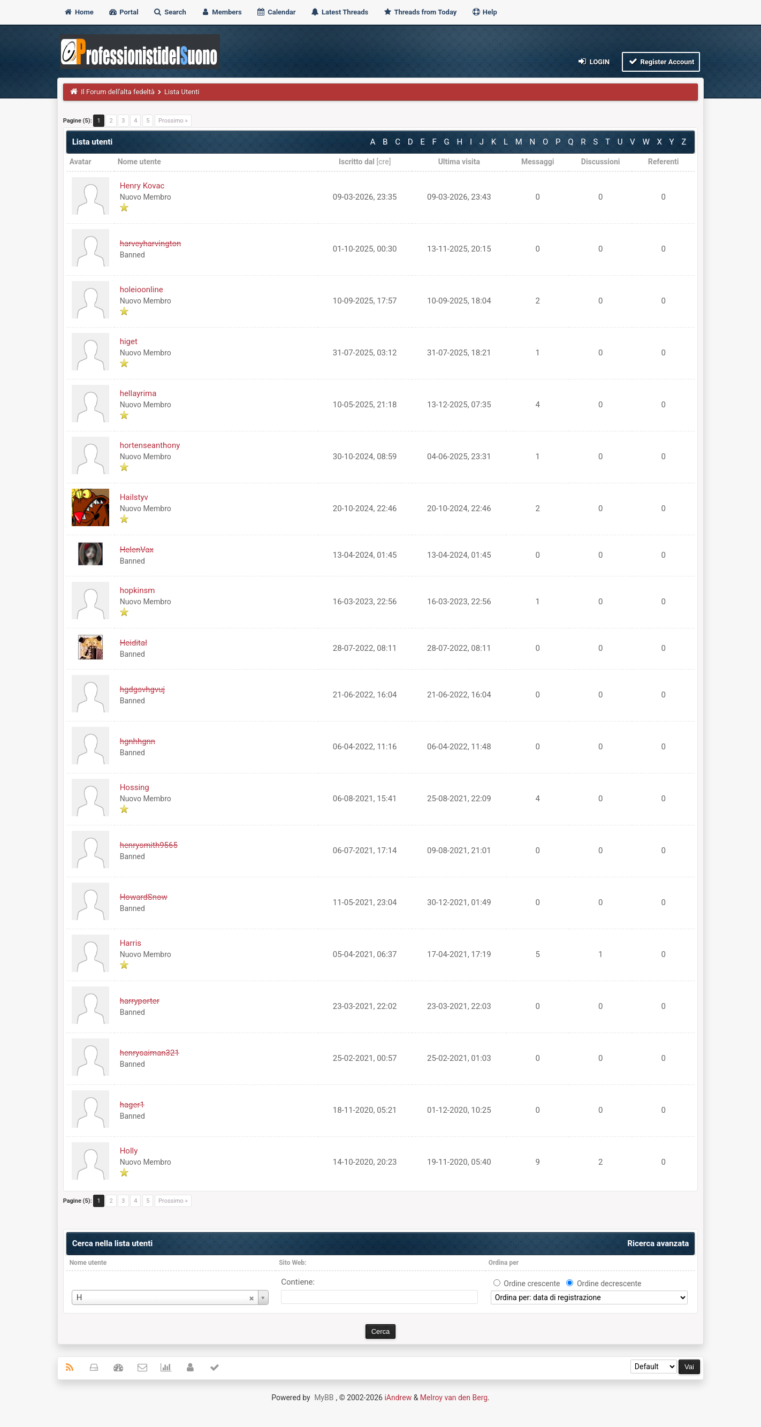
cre (383, 161)
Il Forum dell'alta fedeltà (118, 92)
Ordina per (504, 1262)
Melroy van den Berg (454, 1397)
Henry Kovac (142, 186)
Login (593, 61)
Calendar (275, 12)
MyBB (323, 1397)
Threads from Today (419, 12)
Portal (123, 12)
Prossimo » (173, 120)
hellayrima (138, 393)
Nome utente (88, 1262)
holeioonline (141, 289)
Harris (130, 943)
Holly (129, 1151)
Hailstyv (134, 497)
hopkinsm (137, 590)
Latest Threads (339, 12)
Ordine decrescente (609, 1283)
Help (484, 12)
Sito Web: (292, 1262)
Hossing (134, 787)
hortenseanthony (150, 445)
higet (129, 341)
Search (169, 12)
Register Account (661, 61)
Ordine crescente (532, 1283)
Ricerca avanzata (658, 1243)
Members (221, 12)
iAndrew (398, 1397)
